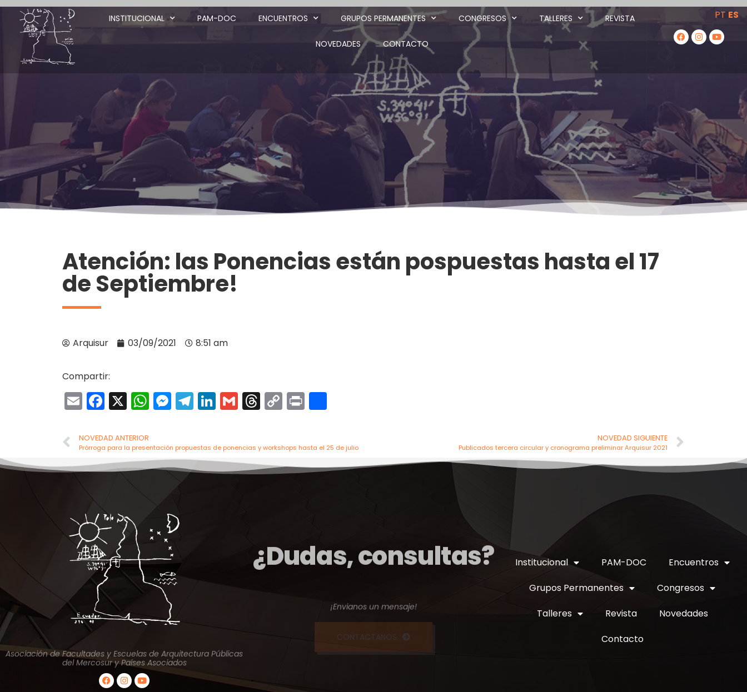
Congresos (488, 18)
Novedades (338, 43)
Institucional (142, 18)
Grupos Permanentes (388, 18)
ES (733, 14)
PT (720, 14)
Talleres (561, 18)
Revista (620, 18)
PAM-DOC (216, 18)
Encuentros (288, 18)
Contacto (406, 43)
